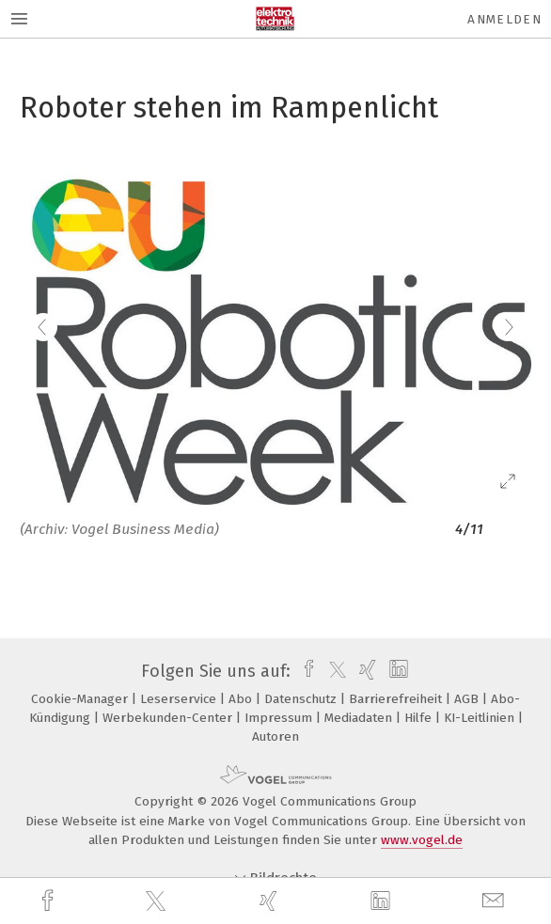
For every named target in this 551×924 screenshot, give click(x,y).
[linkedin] (383, 901)
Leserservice (180, 699)
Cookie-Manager (81, 699)
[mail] (495, 901)
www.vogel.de (422, 840)
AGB (468, 699)
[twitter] (158, 901)
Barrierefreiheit (397, 699)
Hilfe (419, 718)
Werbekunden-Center (169, 718)
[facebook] (49, 901)
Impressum (280, 718)
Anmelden (504, 19)
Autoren (275, 736)
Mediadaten (360, 718)
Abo (242, 699)
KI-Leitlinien (481, 718)
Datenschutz (302, 699)
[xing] (271, 901)
